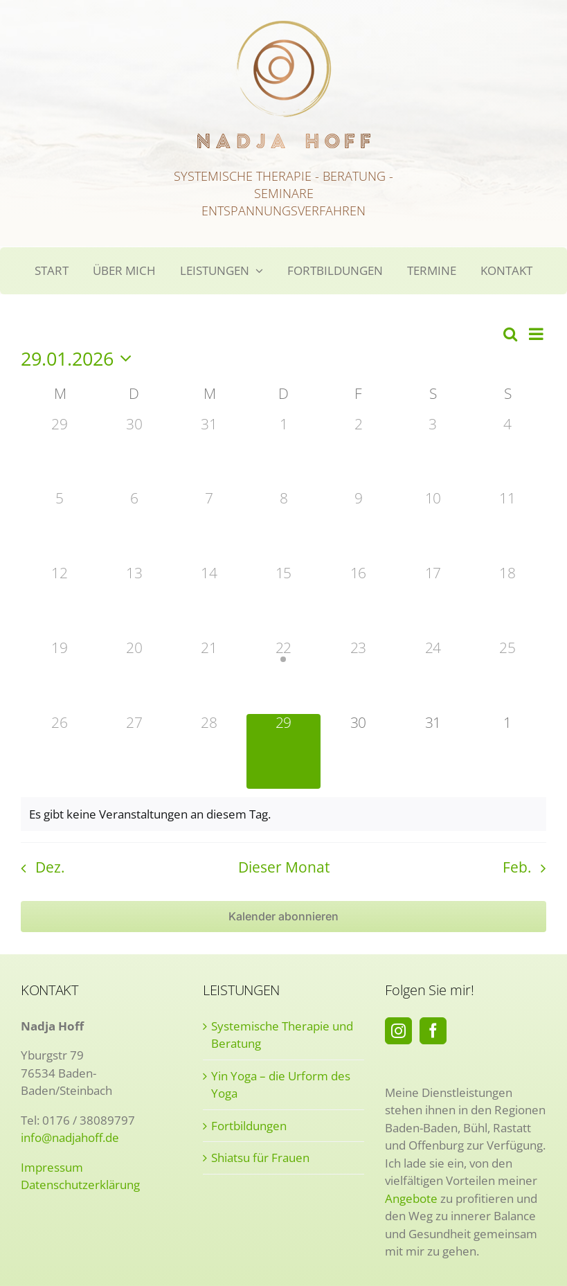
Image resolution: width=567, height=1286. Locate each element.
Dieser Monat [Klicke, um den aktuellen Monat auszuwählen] (284, 867)
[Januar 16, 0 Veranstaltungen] (358, 601)
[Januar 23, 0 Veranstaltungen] (358, 676)
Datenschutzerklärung (80, 1185)
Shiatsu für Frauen (260, 1158)
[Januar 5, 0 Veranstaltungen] (59, 527)
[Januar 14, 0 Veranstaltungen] (209, 601)
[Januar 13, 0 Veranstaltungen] (134, 601)
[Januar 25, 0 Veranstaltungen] (507, 676)
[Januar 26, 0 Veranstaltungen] (59, 751)
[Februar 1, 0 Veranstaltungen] (507, 751)
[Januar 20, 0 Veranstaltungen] (134, 676)
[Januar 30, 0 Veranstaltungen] (358, 751)
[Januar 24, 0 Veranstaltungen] (432, 676)
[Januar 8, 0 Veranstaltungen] (283, 527)
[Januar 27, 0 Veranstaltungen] (134, 751)
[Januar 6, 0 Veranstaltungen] (134, 527)
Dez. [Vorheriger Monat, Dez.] (50, 867)
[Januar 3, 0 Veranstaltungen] (432, 453)
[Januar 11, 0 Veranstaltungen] (507, 527)
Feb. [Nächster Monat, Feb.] (517, 867)
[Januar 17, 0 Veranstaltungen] (432, 601)
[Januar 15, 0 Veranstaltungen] (283, 601)
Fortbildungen (249, 1126)
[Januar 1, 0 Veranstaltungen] (283, 453)
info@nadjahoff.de (70, 1137)
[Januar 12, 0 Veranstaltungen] (59, 601)
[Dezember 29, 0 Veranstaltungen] (59, 453)
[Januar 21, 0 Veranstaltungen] (209, 676)
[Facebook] (433, 1030)
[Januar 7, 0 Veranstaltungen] (209, 527)
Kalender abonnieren (283, 916)
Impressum (52, 1167)
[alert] (283, 814)
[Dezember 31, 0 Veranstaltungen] (209, 453)
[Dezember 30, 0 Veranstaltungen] (134, 453)
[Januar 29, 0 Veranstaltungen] (283, 751)
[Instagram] (398, 1030)
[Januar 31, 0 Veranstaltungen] (432, 751)
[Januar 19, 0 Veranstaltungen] (59, 676)
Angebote (411, 1198)
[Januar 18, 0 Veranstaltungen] (507, 601)
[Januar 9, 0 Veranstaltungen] (358, 527)
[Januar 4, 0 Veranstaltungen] (507, 453)
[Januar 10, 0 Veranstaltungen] (432, 527)
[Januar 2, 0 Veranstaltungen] (358, 453)
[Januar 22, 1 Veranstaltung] (283, 676)
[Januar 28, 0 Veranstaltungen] (209, 751)
